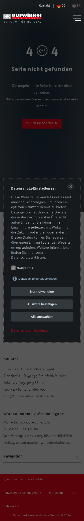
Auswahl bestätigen (42, 304)
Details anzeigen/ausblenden (37, 278)
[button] (77, 18)
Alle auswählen (42, 317)
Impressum (42, 331)
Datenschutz (20, 331)
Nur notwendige (42, 291)
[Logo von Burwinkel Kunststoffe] (44, 5)
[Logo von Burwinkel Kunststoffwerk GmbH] (22, 18)
